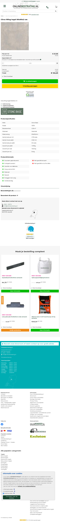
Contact (3, 394)
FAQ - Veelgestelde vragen (8, 402)
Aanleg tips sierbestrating (8, 404)
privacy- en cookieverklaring (26, 486)
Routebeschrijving (6, 357)
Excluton (3, 435)
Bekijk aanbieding (15, 330)
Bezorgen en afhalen (7, 397)
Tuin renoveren (34, 511)
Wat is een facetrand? (36, 512)
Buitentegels (4, 457)
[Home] (26, 5)
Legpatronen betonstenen (37, 504)
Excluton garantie (35, 406)
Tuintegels (4, 469)
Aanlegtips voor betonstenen (38, 507)
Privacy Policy (34, 401)
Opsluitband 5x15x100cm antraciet (12, 277)
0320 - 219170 (8, 204)
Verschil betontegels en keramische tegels (42, 509)
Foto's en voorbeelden (36, 409)
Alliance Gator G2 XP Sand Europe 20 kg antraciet (43, 317)
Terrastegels (4, 467)
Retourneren (4, 401)
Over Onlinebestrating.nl (37, 394)
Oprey (2, 437)
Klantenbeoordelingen (36, 407)
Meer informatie (15, 291)
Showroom (33, 396)
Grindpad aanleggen (35, 514)
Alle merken (4, 445)
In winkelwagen (30, 81)
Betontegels (4, 456)
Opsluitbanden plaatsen (36, 418)
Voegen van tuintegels (36, 414)
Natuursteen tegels (6, 461)
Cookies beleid (34, 404)
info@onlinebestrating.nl (10, 206)
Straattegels (4, 466)
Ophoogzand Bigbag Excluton (40, 277)
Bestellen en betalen (6, 396)
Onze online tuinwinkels (36, 397)
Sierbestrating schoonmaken (38, 502)
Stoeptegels (4, 464)
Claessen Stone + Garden (8, 442)
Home (2, 16)
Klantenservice (5, 407)
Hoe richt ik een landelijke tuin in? (39, 501)
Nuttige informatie (35, 399)
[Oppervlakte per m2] (30, 63)
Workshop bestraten (35, 411)
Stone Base (4, 444)
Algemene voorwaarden (37, 402)
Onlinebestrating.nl (6, 439)
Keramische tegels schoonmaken (39, 416)
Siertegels (3, 462)
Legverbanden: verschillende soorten (40, 412)
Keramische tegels (6, 459)
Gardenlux (3, 440)
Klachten (3, 399)
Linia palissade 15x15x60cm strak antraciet (14, 316)
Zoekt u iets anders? (6, 406)
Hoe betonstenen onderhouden (39, 506)
